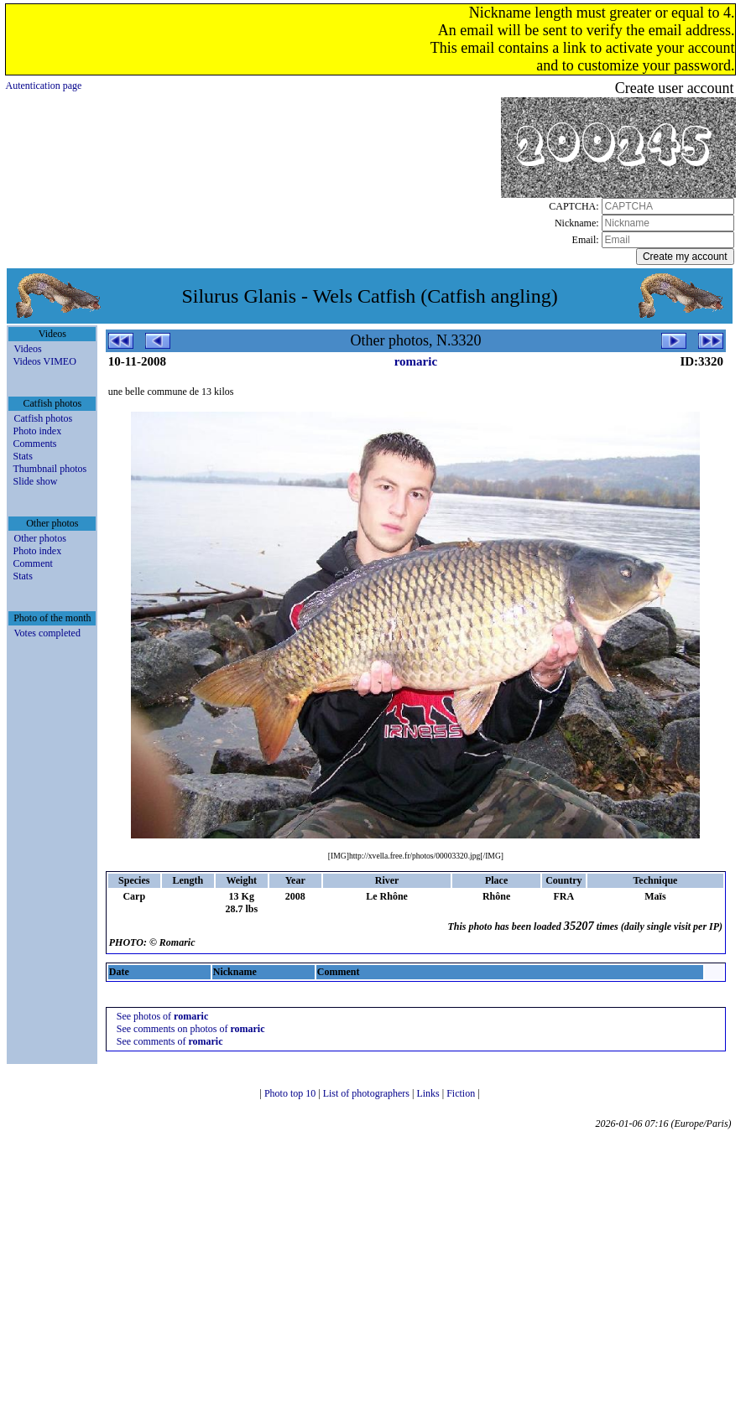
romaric (415, 361)
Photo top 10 (291, 1093)
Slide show (35, 481)
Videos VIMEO (44, 361)
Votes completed (46, 633)
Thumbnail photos (49, 469)
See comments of (170, 1041)
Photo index (37, 431)
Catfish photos (42, 418)
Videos (27, 349)
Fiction (461, 1093)
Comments (34, 443)
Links (428, 1093)
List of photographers (367, 1093)
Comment (32, 563)
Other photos (39, 538)
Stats (22, 456)
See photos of (162, 1016)
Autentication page (43, 85)
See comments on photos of (191, 1029)
